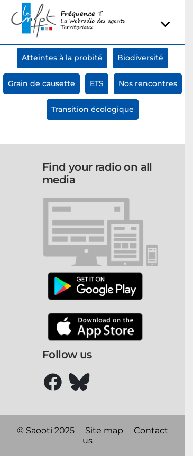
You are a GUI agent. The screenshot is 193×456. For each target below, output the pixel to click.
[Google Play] (95, 287)
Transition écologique (92, 109)
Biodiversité (140, 57)
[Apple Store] (95, 328)
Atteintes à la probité (62, 57)
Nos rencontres (147, 83)
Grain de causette (41, 83)
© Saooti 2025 (46, 430)
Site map (104, 430)
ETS (97, 83)
